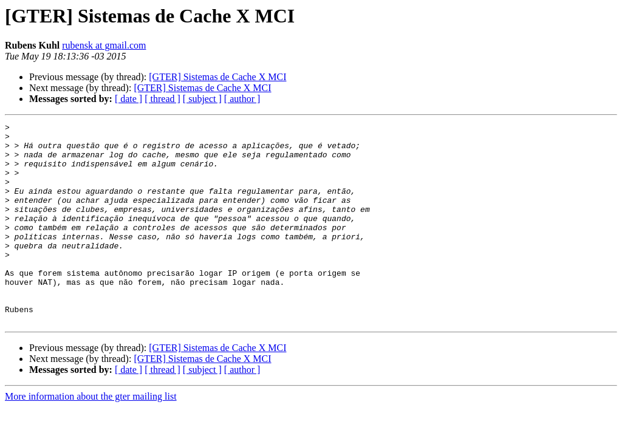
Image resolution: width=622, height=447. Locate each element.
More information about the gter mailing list (91, 436)
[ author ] (242, 99)
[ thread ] (162, 99)
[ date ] (128, 99)
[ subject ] (202, 99)
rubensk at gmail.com (104, 45)
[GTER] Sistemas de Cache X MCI (217, 77)
